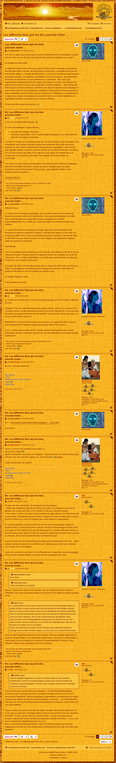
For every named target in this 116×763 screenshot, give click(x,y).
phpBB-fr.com (61, 755)
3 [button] (104, 39)
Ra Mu (84, 137)
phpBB (51, 752)
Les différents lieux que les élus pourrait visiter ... (36, 34)
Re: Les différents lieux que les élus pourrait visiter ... (24, 113)
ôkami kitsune (87, 381)
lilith (83, 495)
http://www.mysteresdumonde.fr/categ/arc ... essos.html (35, 422)
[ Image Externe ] (12, 177)
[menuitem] (8, 23)
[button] (111, 39)
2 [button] (101, 39)
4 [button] (107, 39)
